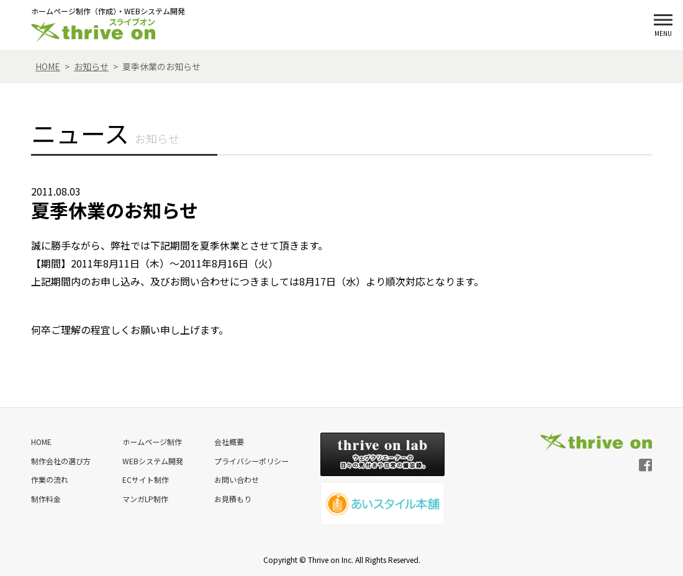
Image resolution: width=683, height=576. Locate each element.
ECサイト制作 (145, 479)
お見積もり (232, 497)
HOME (41, 441)
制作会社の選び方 (61, 460)
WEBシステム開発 (152, 460)
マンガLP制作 (145, 497)
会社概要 (228, 441)
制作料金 (46, 497)
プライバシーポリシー (251, 460)
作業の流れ (49, 479)
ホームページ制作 (151, 441)
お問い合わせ (236, 479)
